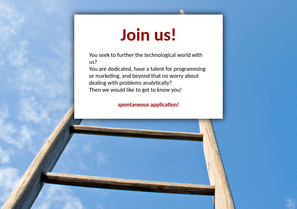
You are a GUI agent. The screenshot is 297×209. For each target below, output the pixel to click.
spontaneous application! (148, 104)
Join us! (149, 35)
